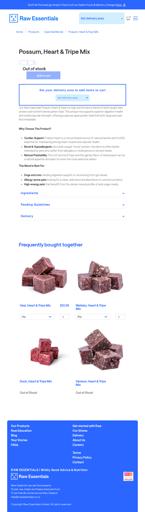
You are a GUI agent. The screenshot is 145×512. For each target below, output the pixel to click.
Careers (78, 444)
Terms (76, 452)
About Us (78, 440)
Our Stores (79, 430)
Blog (14, 435)
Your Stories (19, 440)
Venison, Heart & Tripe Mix (91, 382)
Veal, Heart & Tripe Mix (35, 305)
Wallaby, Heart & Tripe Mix (91, 306)
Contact (78, 462)
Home (19, 31)
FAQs (14, 444)
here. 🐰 (121, 4)
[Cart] (128, 18)
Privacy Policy (82, 457)
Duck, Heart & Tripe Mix (36, 381)
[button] (135, 18)
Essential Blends (53, 31)
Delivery (78, 435)
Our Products (20, 426)
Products (33, 31)
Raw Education (21, 430)
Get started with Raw (86, 426)
